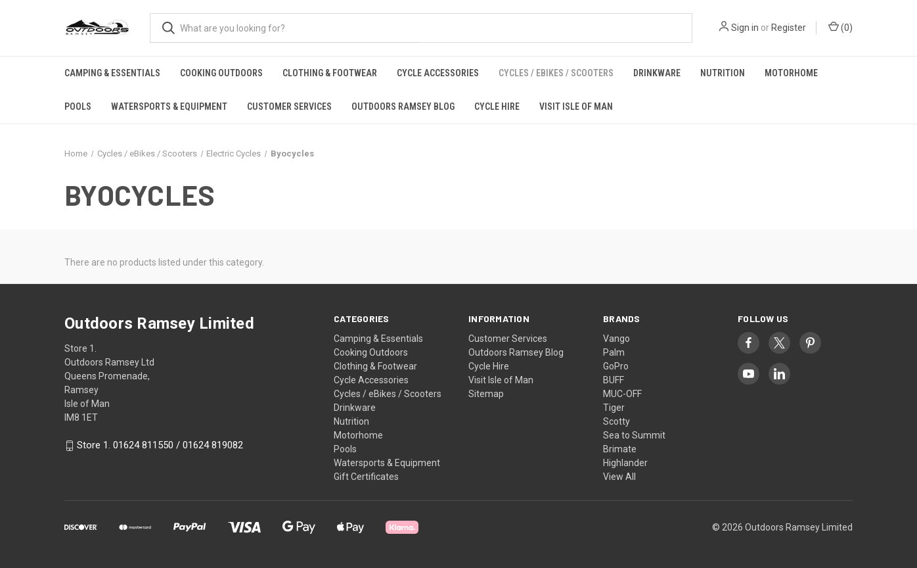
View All (619, 476)
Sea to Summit (634, 435)
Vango (616, 338)
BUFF (613, 380)
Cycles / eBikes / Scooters (556, 73)
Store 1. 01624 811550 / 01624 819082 (160, 446)
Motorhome (791, 73)
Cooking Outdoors (221, 73)
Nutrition (722, 73)
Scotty (616, 421)
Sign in (745, 27)
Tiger (614, 407)
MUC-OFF (622, 394)
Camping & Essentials (112, 73)
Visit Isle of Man (576, 106)
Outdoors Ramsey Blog (403, 106)
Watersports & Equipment (169, 106)
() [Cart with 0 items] (840, 27)
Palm (614, 352)
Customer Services (289, 106)
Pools (77, 106)
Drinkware (657, 73)
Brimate (620, 449)
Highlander (625, 463)
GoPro (616, 366)
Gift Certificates (366, 476)
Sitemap (486, 394)
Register (788, 27)
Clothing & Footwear (329, 73)
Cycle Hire (497, 106)
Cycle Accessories (438, 73)
